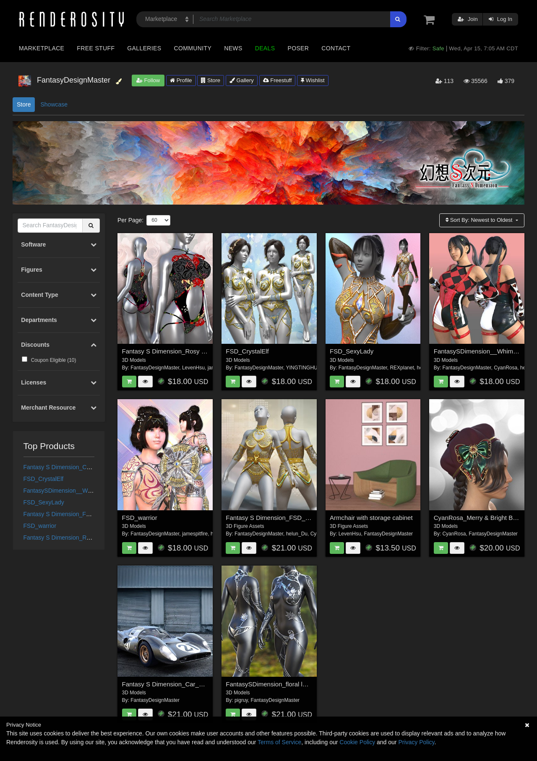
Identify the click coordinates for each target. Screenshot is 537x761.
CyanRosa (505, 368)
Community (193, 48)
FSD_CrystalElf (43, 478)
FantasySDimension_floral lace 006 (275, 684)
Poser (298, 48)
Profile (181, 80)
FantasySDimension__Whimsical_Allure (75, 490)
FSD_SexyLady (43, 502)
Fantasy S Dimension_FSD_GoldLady (73, 514)
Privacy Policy (416, 742)
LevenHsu (193, 368)
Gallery (241, 80)
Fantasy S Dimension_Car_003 (64, 467)
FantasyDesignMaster (154, 368)
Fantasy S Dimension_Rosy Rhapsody (73, 537)
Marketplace (41, 48)
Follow (148, 80)
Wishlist (312, 80)
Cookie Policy (357, 742)
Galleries (144, 48)
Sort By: (480, 220)
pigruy (241, 700)
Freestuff (277, 80)
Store (210, 80)
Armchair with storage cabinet (371, 517)
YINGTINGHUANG (307, 368)
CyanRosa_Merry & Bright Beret (479, 517)
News (233, 48)
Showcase (54, 104)
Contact (335, 48)
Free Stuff (96, 48)
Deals (265, 48)
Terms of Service (279, 742)
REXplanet (402, 368)
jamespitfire (195, 534)
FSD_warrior (40, 525)
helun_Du (297, 534)
